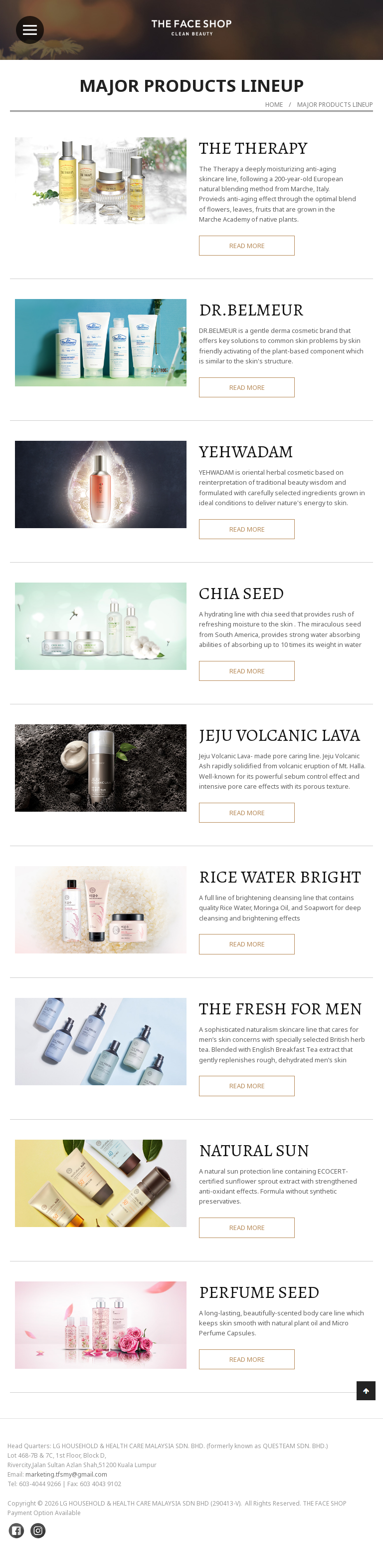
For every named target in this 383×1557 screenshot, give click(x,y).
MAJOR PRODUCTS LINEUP (335, 104)
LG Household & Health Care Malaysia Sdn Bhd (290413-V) (150, 1503)
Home (274, 104)
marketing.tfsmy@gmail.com (66, 1474)
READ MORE (247, 245)
